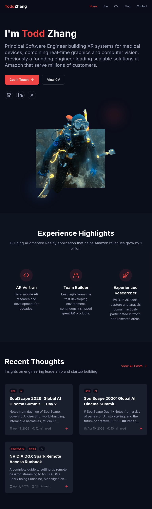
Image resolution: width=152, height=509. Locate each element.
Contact (142, 6)
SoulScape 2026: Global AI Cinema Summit (109, 401)
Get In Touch (22, 80)
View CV (53, 80)
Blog (127, 6)
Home (93, 6)
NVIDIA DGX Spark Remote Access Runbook (35, 459)
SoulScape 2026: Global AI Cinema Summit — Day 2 (35, 401)
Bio (106, 6)
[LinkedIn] (20, 95)
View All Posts (134, 366)
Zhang (16, 6)
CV (116, 6)
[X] (32, 95)
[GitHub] (9, 95)
